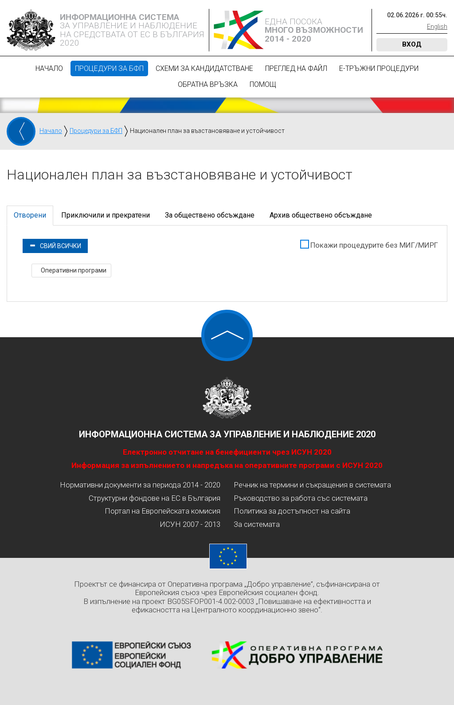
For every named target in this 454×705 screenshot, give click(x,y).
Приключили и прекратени (105, 215)
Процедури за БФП (109, 68)
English (437, 26)
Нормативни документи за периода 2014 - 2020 (140, 484)
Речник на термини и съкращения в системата (312, 484)
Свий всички (55, 245)
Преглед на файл (296, 68)
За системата (257, 524)
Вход (412, 44)
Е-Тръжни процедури (379, 68)
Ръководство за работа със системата (301, 498)
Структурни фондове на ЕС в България (154, 498)
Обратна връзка (208, 84)
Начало (49, 68)
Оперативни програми (72, 270)
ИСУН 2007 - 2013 (190, 524)
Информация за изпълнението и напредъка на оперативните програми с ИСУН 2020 (227, 465)
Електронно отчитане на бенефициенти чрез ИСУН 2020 (227, 452)
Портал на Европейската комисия (162, 510)
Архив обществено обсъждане (321, 215)
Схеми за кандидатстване (204, 68)
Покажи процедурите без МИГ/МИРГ (374, 245)
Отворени (30, 215)
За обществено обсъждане (209, 215)
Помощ (263, 84)
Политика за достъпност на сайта (292, 510)
